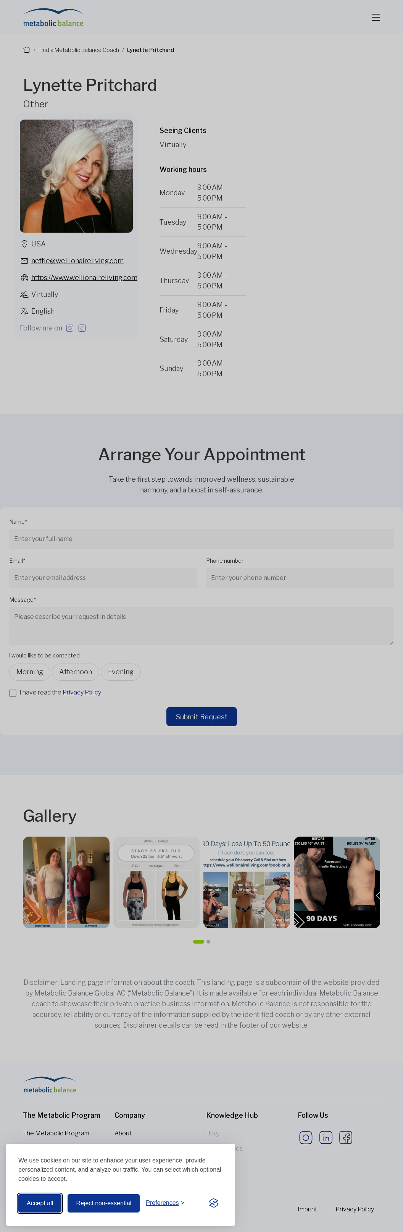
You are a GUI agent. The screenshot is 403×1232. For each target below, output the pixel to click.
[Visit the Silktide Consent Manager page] (214, 1203)
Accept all (40, 1203)
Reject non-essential (103, 1203)
